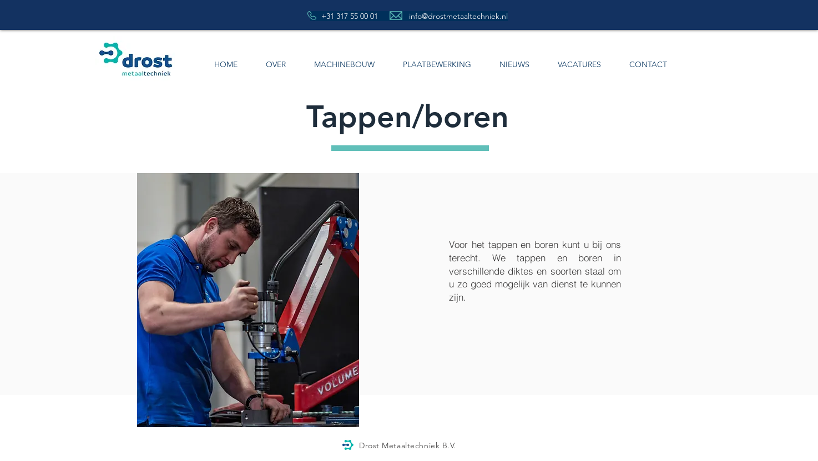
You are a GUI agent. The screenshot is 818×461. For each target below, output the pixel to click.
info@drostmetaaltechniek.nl (458, 16)
